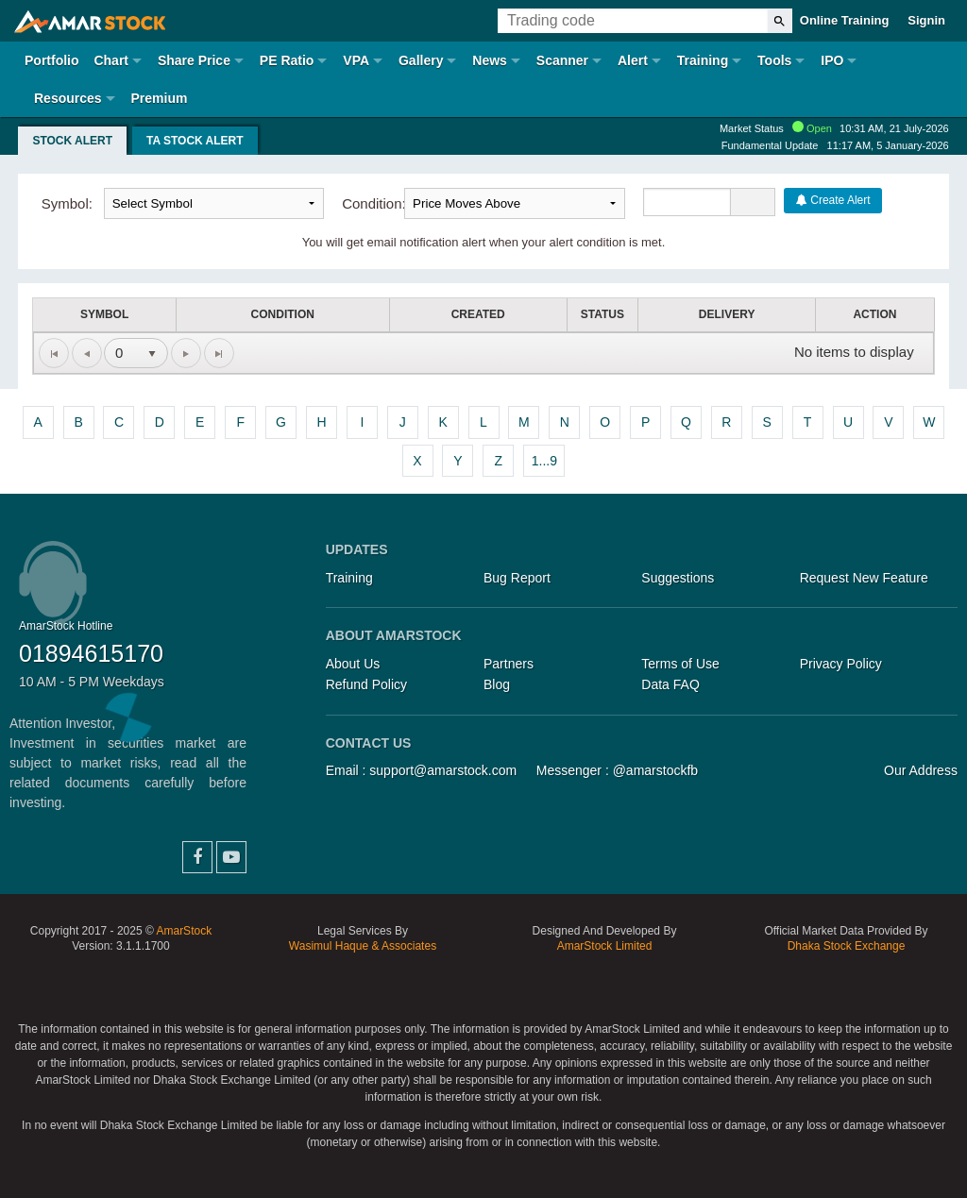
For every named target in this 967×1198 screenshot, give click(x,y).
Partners (509, 663)
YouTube (231, 857)
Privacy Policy (841, 663)
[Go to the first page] (54, 353)
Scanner (562, 60)
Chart (110, 60)
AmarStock (184, 930)
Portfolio (52, 60)
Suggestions (677, 577)
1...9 (544, 460)
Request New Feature (864, 577)
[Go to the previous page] (87, 353)
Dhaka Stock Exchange (847, 946)
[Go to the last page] (219, 353)
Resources (68, 98)
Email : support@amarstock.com (421, 770)
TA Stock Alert (195, 140)
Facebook (197, 857)
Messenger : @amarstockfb (617, 770)
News (489, 60)
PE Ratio (287, 60)
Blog (497, 684)
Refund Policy (366, 684)
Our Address (921, 770)
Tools (774, 60)
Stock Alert (72, 140)
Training (702, 60)
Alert (633, 60)
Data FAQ (670, 684)
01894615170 (91, 653)
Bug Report (517, 577)
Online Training (845, 20)
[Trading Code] (633, 20)
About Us (353, 663)
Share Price (194, 60)
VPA (356, 60)
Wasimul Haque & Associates (362, 946)
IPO (832, 60)
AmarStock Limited (605, 946)
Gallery (421, 60)
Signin (926, 20)
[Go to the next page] (186, 353)
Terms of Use (680, 663)
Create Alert (833, 200)
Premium (158, 98)
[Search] (779, 20)
